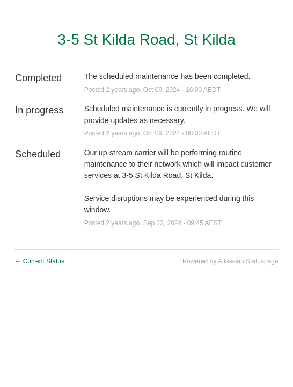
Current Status (39, 261)
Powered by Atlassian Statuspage (230, 261)
